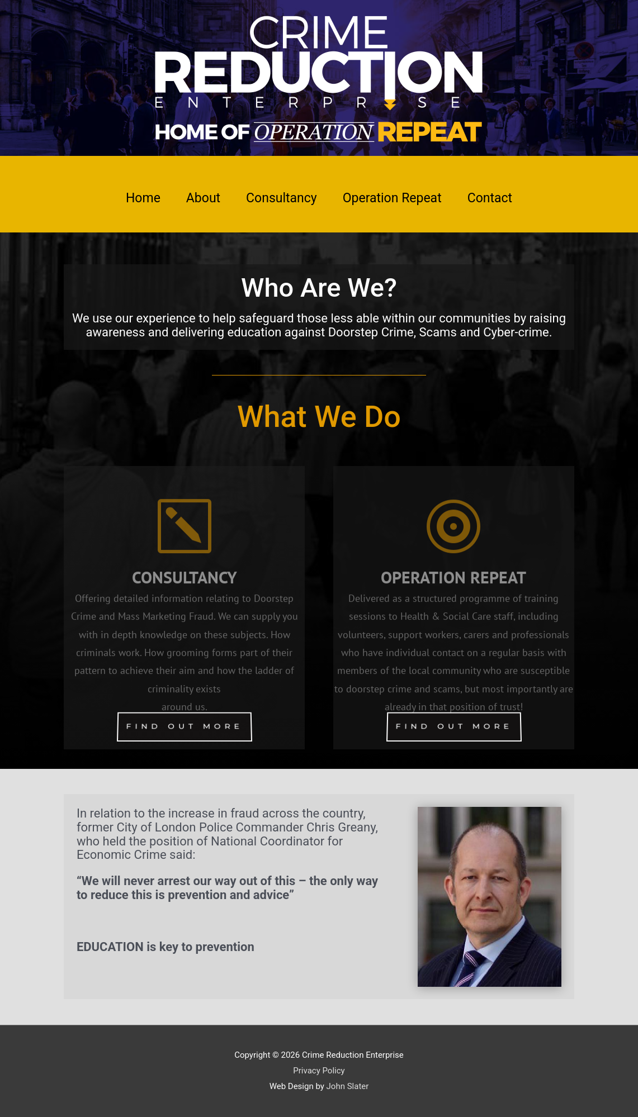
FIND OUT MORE (184, 726)
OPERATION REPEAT (453, 595)
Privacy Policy (318, 1071)
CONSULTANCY (184, 595)
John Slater (348, 1086)
